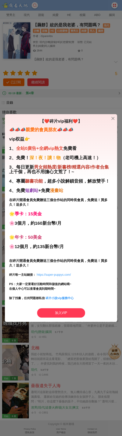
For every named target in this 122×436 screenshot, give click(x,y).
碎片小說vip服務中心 (60, 298)
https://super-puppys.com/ (54, 274)
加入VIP (61, 313)
